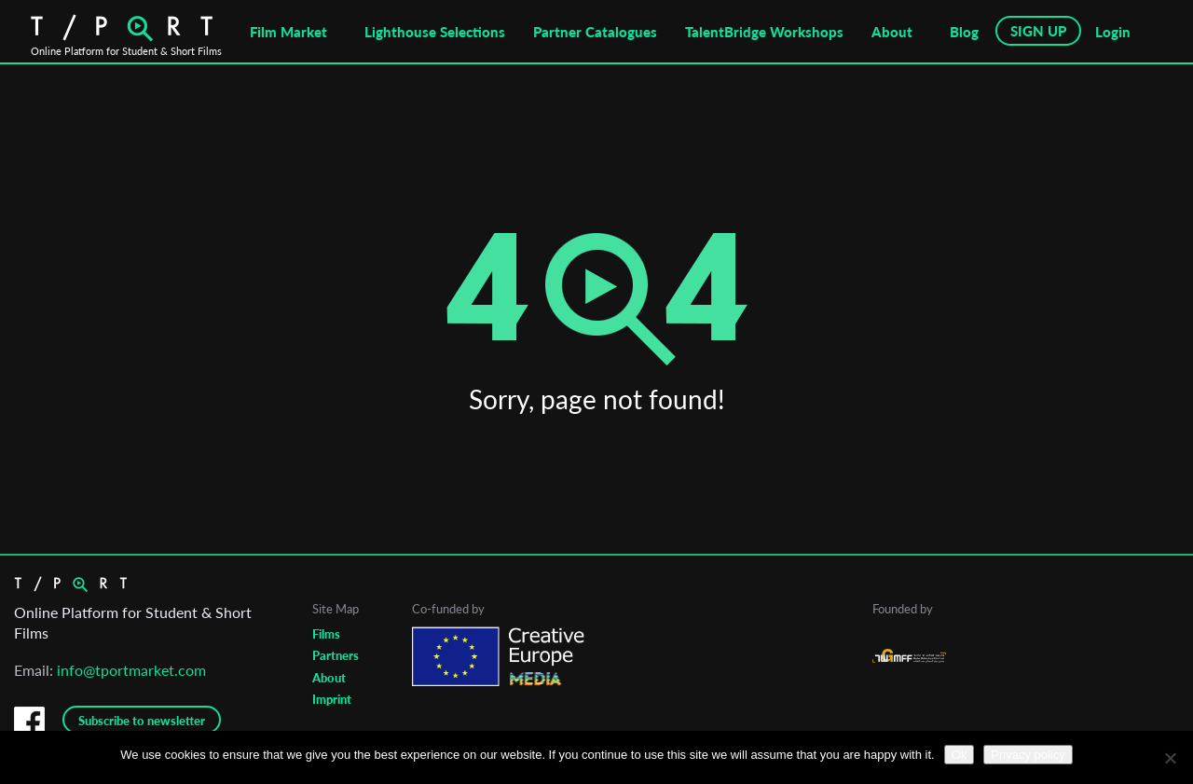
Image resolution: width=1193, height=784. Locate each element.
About (891, 31)
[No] (1169, 758)
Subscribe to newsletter (141, 720)
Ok (959, 755)
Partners (335, 655)
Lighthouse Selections (434, 31)
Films (326, 633)
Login (1113, 31)
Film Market (288, 31)
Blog (964, 31)
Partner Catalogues (595, 31)
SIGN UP (1038, 30)
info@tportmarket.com (131, 670)
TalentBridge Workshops (764, 31)
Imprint (331, 699)
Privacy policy (1027, 755)
